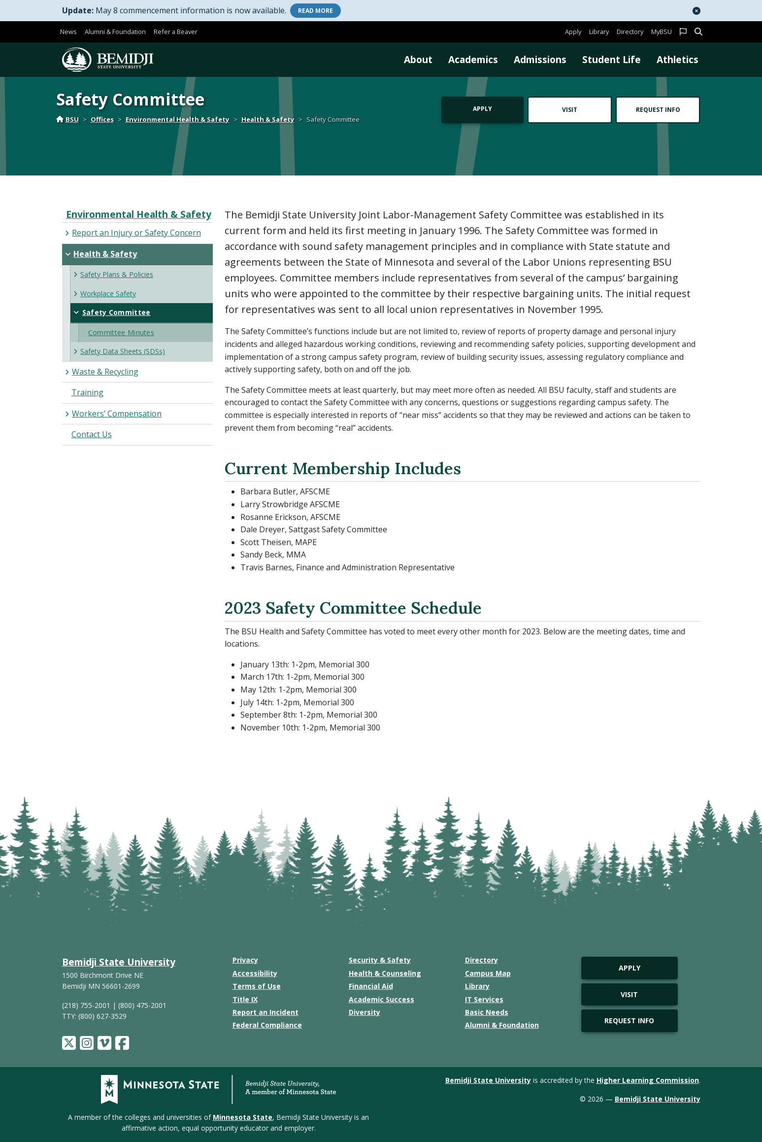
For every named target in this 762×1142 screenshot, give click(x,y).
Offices (102, 119)
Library (599, 31)
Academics (473, 59)
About (418, 59)
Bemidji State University (118, 962)
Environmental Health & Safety (178, 119)
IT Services (484, 999)
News (68, 31)
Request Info (658, 109)
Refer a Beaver (176, 31)
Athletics (677, 59)
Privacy (245, 960)
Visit (569, 109)
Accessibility (254, 973)
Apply (573, 31)
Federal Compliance (267, 1025)
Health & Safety (268, 119)
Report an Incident (265, 1012)
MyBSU (661, 31)
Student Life (611, 59)
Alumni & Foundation (115, 31)
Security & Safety (380, 960)
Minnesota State (242, 1117)
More (315, 10)
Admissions (540, 59)
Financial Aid (371, 986)
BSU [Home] (67, 119)
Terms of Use (256, 986)
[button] (696, 11)
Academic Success (381, 999)
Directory (630, 31)
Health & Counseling (385, 973)
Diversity (364, 1012)
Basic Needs (486, 1012)
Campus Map (488, 973)
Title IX (245, 999)
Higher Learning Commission (647, 1080)
